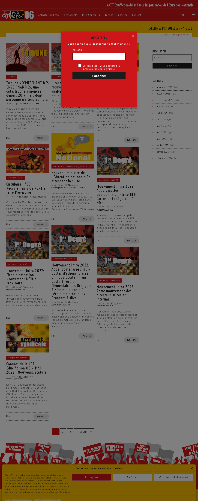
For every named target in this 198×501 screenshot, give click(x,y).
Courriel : (78, 50)
